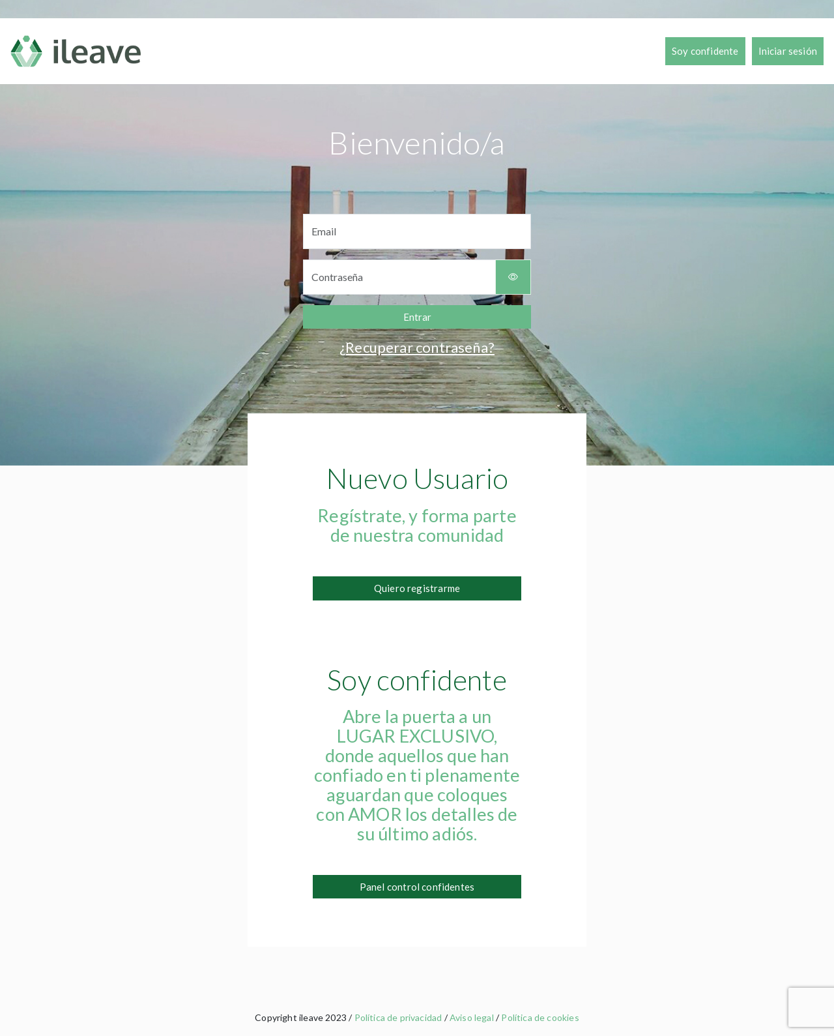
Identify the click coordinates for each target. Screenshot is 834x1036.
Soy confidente (705, 51)
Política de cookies (540, 1017)
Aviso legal (472, 1017)
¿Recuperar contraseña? (417, 347)
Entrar (417, 317)
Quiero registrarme (417, 588)
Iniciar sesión (787, 51)
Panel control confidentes (417, 887)
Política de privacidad (398, 1017)
